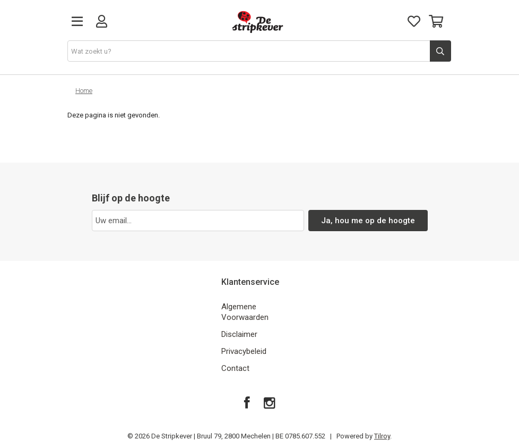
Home (83, 91)
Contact (235, 368)
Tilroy (382, 436)
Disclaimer (239, 334)
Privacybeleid (243, 351)
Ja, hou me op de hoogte (368, 220)
